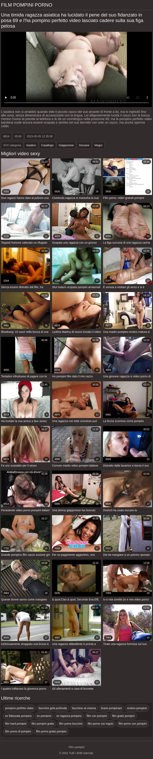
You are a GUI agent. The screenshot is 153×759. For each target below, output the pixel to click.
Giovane (84, 145)
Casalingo (47, 145)
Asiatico (31, 145)
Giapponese (66, 145)
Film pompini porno (26, 5)
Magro (98, 145)
